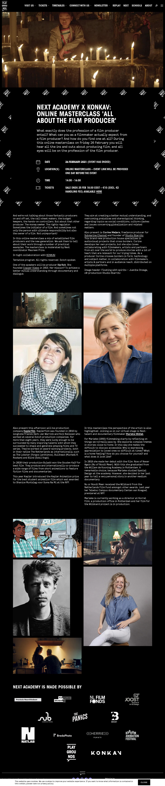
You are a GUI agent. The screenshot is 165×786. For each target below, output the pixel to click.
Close (144, 782)
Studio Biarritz (134, 235)
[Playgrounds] (6, 6)
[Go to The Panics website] (82, 717)
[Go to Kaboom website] (134, 735)
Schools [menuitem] (137, 6)
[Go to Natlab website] (30, 735)
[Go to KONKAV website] (108, 753)
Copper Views (31, 267)
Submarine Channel (95, 235)
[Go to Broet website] (117, 717)
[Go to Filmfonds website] (100, 699)
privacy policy (47, 783)
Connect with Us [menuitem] (79, 6)
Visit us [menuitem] (29, 6)
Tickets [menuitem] (43, 6)
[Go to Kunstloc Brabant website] (65, 699)
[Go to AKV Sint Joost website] (134, 699)
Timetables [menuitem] (58, 6)
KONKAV (50, 254)
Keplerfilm (29, 430)
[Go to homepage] (82, 773)
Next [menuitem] (126, 6)
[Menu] (161, 5)
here (99, 192)
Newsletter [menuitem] (101, 6)
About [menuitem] (148, 6)
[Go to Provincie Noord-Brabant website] (30, 699)
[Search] (156, 6)
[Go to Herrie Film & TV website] (100, 735)
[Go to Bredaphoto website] (65, 735)
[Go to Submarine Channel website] (47, 717)
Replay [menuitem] (116, 6)
